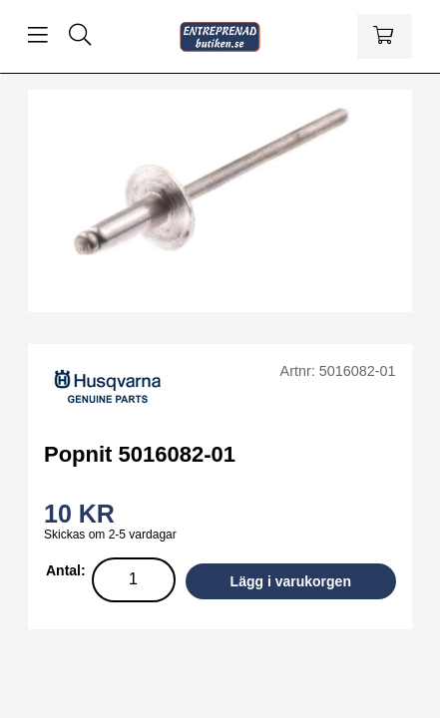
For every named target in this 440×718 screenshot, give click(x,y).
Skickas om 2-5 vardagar (110, 534)
